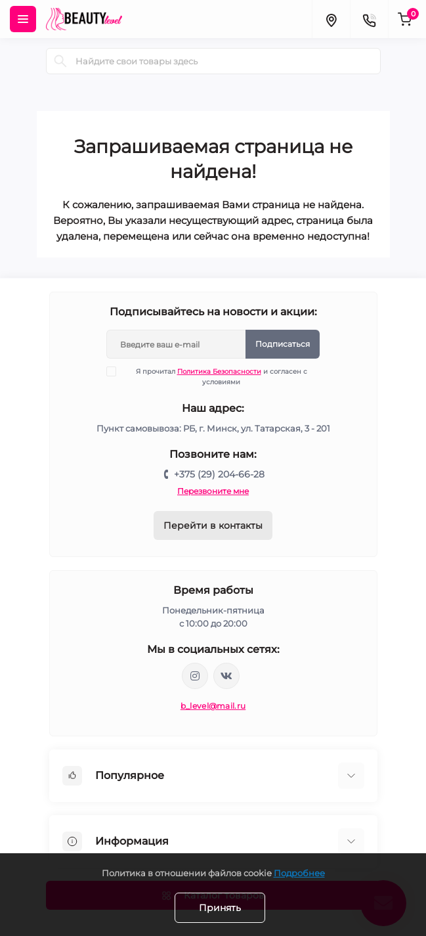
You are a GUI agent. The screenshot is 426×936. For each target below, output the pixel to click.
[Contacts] (369, 19)
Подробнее (299, 873)
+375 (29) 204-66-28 (219, 474)
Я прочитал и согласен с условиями (215, 376)
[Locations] (331, 19)
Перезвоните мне (213, 491)
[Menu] (23, 19)
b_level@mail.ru (213, 706)
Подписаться (282, 344)
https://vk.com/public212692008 (226, 676)
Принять (220, 908)
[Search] (60, 61)
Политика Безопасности (219, 371)
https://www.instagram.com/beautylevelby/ (195, 676)
